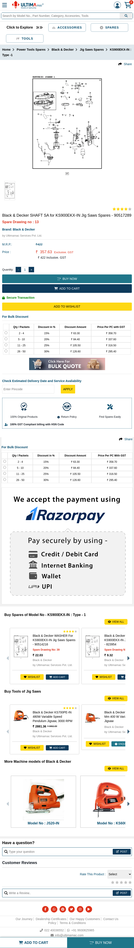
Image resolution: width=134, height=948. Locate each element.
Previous (6, 656)
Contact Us (110, 919)
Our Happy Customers (85, 919)
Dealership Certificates (51, 919)
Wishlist (32, 677)
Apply (68, 389)
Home (6, 49)
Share (128, 64)
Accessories (67, 27)
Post (121, 851)
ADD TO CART (67, 288)
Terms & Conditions (73, 923)
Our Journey (24, 919)
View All (116, 621)
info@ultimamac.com (67, 935)
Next (127, 656)
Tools (24, 38)
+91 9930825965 (80, 930)
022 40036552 (52, 930)
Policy (52, 923)
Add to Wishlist (67, 306)
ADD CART (57, 677)
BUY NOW (67, 279)
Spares (109, 27)
